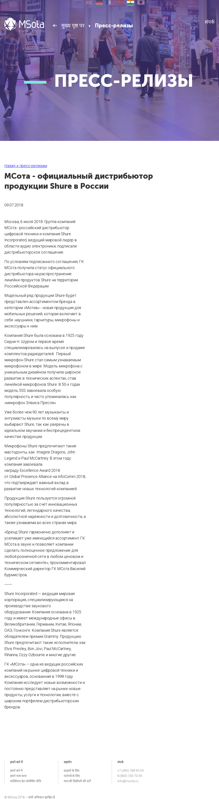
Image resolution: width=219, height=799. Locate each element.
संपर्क (210, 22)
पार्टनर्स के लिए (72, 775)
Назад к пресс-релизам (25, 165)
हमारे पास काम (18, 775)
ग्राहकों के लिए (71, 770)
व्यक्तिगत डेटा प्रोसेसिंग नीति (25, 781)
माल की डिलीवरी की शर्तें (77, 781)
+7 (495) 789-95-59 (130, 770)
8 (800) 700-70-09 (129, 776)
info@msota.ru (127, 781)
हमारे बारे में (16, 770)
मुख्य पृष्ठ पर (73, 25)
